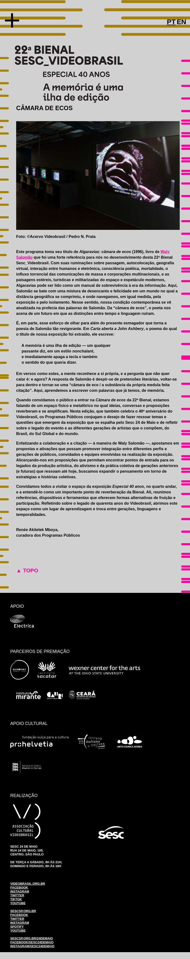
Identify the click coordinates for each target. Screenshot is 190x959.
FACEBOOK (19, 887)
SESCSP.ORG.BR (23, 911)
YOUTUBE (18, 903)
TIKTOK (16, 899)
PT (171, 22)
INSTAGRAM (19, 891)
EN (181, 22)
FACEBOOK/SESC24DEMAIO (31, 942)
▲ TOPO (27, 570)
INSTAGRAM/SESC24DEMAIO (32, 946)
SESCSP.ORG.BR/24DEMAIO (31, 938)
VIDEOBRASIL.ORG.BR (27, 883)
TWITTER (17, 895)
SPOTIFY (17, 926)
